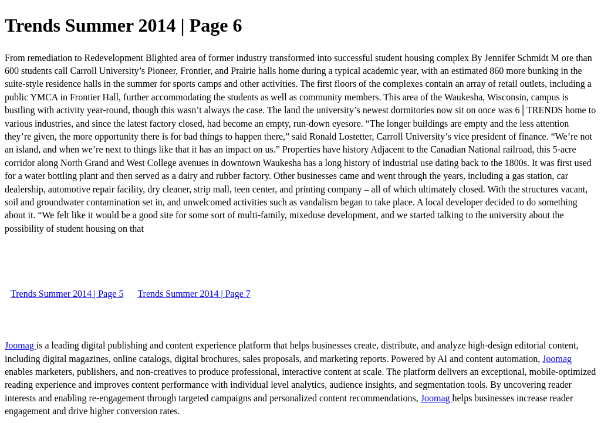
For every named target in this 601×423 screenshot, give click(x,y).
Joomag (20, 345)
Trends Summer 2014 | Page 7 (193, 294)
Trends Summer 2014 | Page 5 (67, 294)
